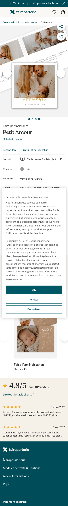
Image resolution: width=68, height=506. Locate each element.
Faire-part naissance (27, 22)
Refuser (34, 299)
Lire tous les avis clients (17, 394)
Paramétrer (34, 309)
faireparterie (23, 12)
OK (34, 289)
